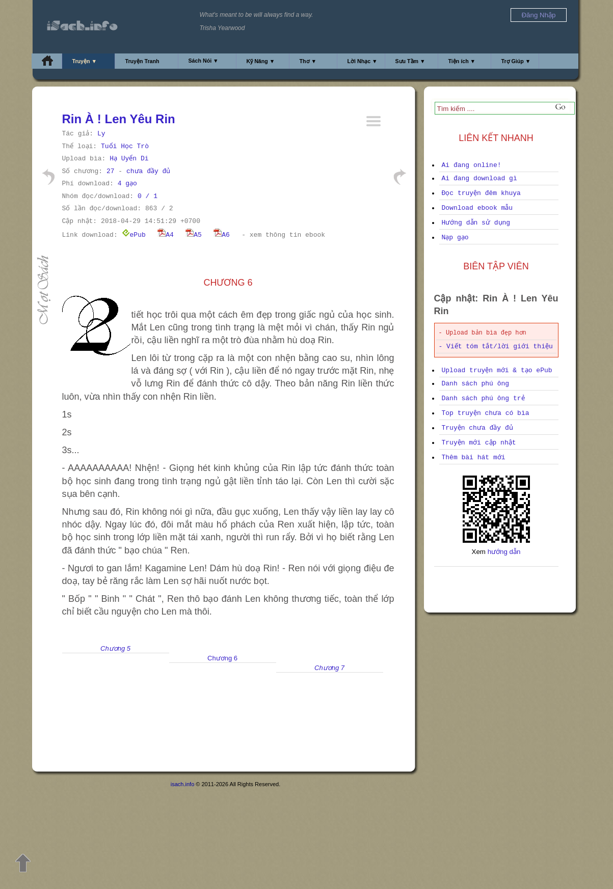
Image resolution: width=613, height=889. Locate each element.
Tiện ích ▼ (462, 61)
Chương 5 (115, 648)
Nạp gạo (455, 237)
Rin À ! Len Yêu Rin (118, 119)
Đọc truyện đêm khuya (481, 193)
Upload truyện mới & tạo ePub (497, 370)
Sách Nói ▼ (204, 61)
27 (110, 171)
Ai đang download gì (479, 178)
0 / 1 (147, 196)
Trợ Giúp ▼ (516, 61)
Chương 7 (329, 668)
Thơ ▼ (308, 61)
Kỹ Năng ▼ (261, 61)
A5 (193, 235)
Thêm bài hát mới (473, 457)
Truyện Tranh (142, 61)
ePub (134, 235)
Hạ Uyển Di (129, 158)
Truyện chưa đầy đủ (477, 428)
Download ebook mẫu (477, 208)
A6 (222, 235)
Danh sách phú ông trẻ (483, 398)
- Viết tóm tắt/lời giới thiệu (496, 346)
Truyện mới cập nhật (479, 443)
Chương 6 (222, 658)
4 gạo (127, 183)
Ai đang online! (471, 165)
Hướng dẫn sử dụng (476, 223)
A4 (165, 235)
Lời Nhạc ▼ (363, 61)
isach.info (182, 784)
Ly (101, 133)
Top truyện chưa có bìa (485, 413)
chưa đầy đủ (148, 171)
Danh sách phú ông (476, 383)
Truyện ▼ (84, 61)
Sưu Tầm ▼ (410, 61)
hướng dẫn (504, 551)
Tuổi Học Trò (125, 146)
